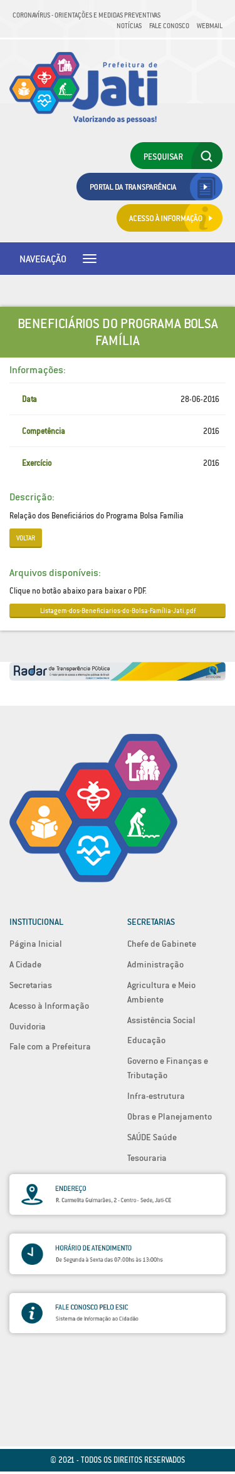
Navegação (42, 258)
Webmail (209, 25)
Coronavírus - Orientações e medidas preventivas (86, 15)
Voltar (25, 537)
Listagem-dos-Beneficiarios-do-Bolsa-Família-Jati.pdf (118, 610)
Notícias (129, 25)
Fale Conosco (169, 25)
